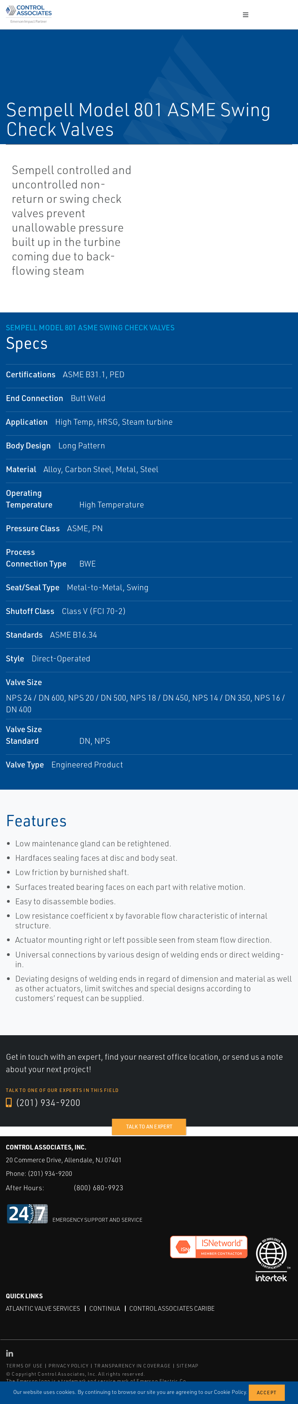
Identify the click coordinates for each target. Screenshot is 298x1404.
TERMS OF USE (24, 1366)
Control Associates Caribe (172, 1308)
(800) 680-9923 (98, 1187)
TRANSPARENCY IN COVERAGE (132, 1366)
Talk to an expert (149, 1126)
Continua (104, 1308)
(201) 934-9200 (43, 1102)
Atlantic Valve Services (43, 1308)
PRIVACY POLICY (68, 1366)
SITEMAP (187, 1366)
